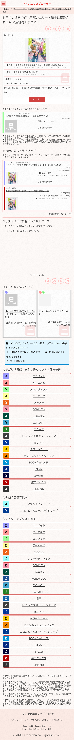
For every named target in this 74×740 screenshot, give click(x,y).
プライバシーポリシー (40, 720)
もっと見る (37, 99)
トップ (6, 8)
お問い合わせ (58, 720)
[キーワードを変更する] (15, 361)
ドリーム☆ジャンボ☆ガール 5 (53, 312)
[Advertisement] (37, 253)
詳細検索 (50, 713)
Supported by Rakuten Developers (37, 726)
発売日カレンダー (36, 713)
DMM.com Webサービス (42, 729)
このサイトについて (19, 720)
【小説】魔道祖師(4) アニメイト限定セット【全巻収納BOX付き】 (20, 314)
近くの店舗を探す (45, 128)
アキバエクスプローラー (37, 4)
